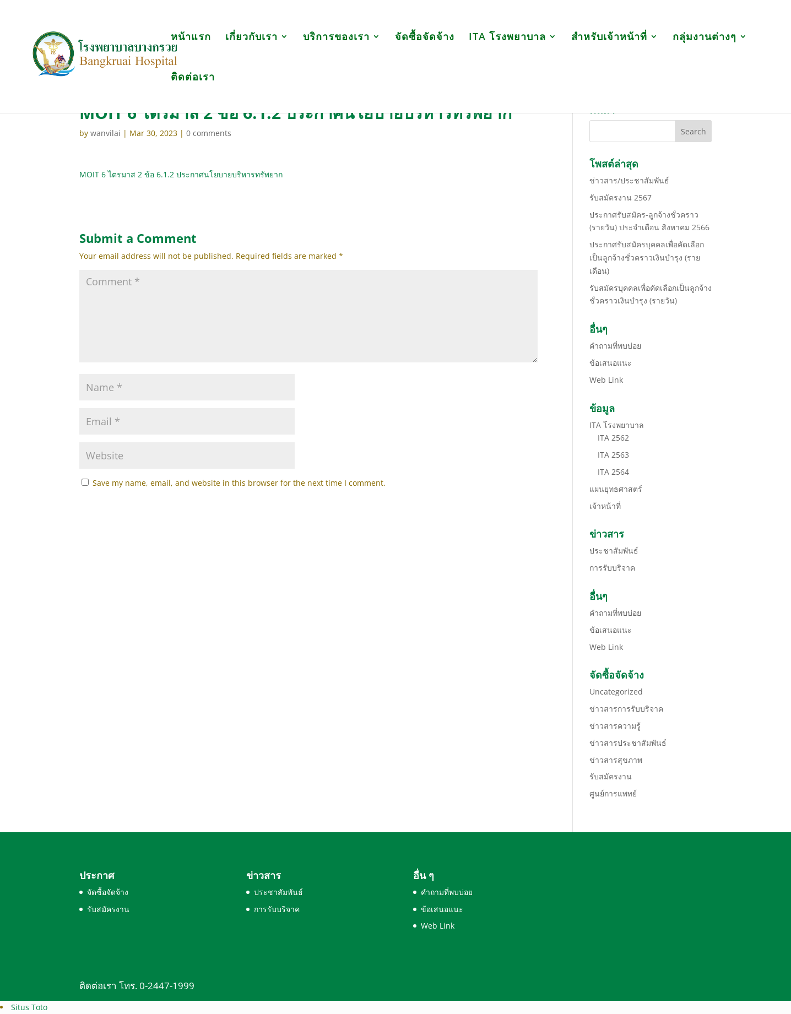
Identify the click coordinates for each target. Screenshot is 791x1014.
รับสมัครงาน (610, 776)
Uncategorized (616, 691)
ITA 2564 (613, 472)
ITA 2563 (613, 454)
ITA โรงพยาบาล (507, 37)
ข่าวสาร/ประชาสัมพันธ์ (629, 180)
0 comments (208, 133)
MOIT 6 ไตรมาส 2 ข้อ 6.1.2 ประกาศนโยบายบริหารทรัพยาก (181, 174)
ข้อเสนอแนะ (610, 362)
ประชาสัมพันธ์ (613, 550)
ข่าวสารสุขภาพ (615, 760)
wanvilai (105, 133)
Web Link (606, 380)
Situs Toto (29, 1007)
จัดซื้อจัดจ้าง (424, 37)
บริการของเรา (336, 37)
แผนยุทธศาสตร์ (615, 489)
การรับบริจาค (612, 567)
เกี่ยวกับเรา (251, 37)
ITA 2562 (613, 437)
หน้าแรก (191, 37)
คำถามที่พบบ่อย (615, 345)
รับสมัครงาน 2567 (620, 197)
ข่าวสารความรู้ (615, 725)
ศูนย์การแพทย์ (613, 793)
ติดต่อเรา (193, 78)
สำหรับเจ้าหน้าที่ (609, 37)
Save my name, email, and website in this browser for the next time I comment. (239, 483)
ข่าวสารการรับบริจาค (626, 708)
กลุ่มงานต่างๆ (704, 37)
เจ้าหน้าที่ (605, 506)
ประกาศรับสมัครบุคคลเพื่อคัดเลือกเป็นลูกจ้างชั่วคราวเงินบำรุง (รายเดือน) (646, 257)
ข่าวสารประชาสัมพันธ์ (628, 743)
